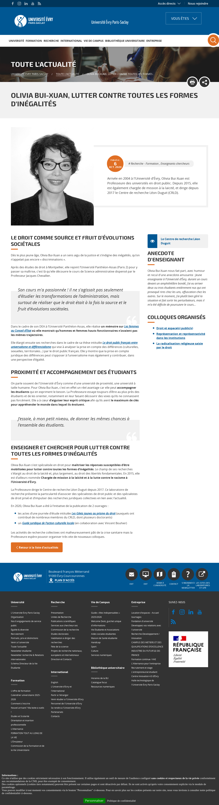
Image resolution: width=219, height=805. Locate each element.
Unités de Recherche (61, 617)
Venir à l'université (20, 642)
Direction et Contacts (61, 659)
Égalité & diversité (20, 629)
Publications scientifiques (63, 621)
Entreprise (154, 40)
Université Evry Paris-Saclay (29, 74)
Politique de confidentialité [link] (121, 800)
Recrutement (17, 633)
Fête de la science (59, 646)
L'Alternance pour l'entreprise (146, 663)
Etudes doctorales (60, 633)
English (54, 682)
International (71, 40)
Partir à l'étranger (59, 695)
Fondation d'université (142, 621)
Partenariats (57, 712)
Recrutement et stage (142, 667)
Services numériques (101, 655)
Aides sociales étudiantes (103, 633)
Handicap (95, 642)
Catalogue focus (99, 682)
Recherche (51, 40)
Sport (93, 646)
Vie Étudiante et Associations (105, 629)
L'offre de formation (20, 690)
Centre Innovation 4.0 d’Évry (145, 676)
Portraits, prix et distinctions (24, 638)
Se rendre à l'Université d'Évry (66, 707)
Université (16, 40)
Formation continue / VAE (143, 659)
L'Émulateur (17, 741)
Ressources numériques (103, 686)
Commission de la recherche (65, 629)
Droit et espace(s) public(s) (174, 328)
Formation (34, 40)
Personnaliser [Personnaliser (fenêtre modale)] (94, 801)
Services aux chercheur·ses (64, 625)
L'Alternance (17, 728)
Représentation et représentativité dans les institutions (180, 336)
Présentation (57, 612)
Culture (94, 650)
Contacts (55, 716)
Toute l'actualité (67, 74)
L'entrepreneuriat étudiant (144, 672)
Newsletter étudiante (21, 650)
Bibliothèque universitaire (125, 40)
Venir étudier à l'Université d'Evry (67, 699)
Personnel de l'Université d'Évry (66, 703)
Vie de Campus (93, 40)
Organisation (17, 617)
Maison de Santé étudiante (104, 638)
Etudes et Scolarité (20, 716)
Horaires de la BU (100, 678)
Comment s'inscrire (20, 703)
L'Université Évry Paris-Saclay (25, 612)
